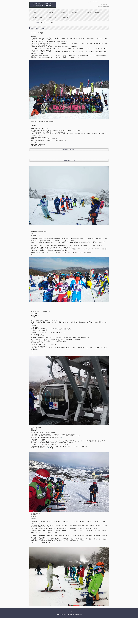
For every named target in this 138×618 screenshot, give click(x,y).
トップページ (36, 12)
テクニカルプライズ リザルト (69, 160)
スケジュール (50, 12)
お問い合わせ (52, 17)
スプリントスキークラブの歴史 (93, 12)
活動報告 (62, 12)
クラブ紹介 (75, 12)
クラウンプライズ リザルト (69, 149)
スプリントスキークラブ (48, 5)
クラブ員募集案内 (37, 17)
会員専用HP (66, 17)
